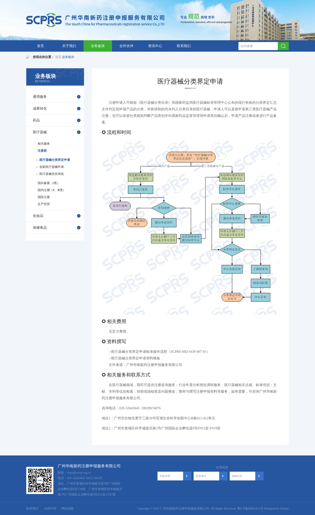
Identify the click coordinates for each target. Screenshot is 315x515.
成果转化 (40, 108)
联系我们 (184, 46)
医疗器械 (40, 132)
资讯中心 (155, 46)
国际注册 (44, 197)
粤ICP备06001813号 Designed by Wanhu (263, 508)
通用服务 (40, 96)
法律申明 (50, 508)
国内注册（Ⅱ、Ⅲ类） (52, 190)
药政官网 (165, 476)
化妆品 (38, 216)
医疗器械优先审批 (51, 174)
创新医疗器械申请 (51, 167)
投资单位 (201, 476)
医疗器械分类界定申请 (54, 160)
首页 (40, 46)
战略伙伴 (237, 476)
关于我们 (69, 46)
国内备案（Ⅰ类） (49, 183)
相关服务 (44, 143)
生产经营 (44, 204)
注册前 (42, 150)
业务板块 (98, 46)
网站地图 (67, 508)
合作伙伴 (126, 46)
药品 (36, 120)
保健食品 (40, 227)
